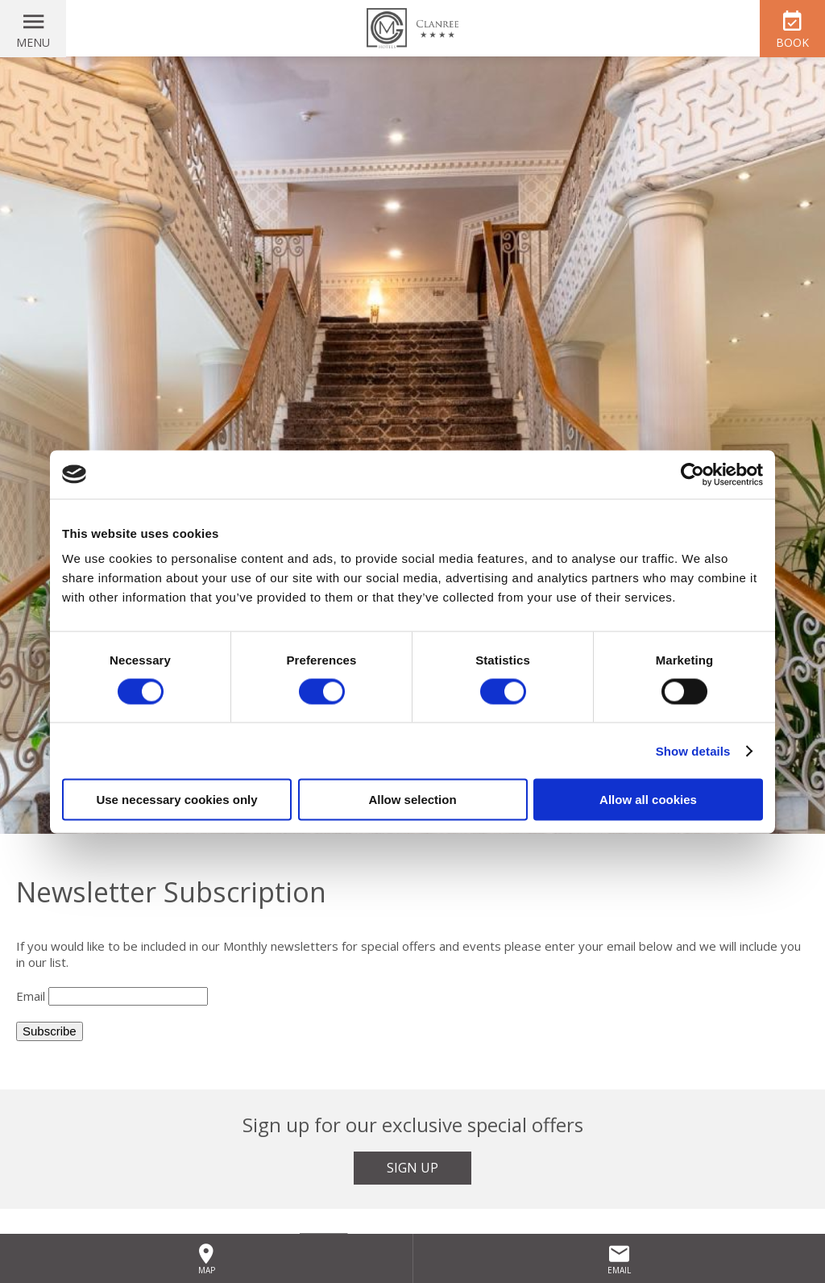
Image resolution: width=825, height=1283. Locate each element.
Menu (33, 42)
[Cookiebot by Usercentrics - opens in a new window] (692, 474)
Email (30, 996)
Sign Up (412, 1168)
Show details (693, 750)
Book (792, 42)
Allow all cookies (648, 799)
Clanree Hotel (412, 28)
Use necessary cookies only (176, 799)
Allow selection (412, 799)
